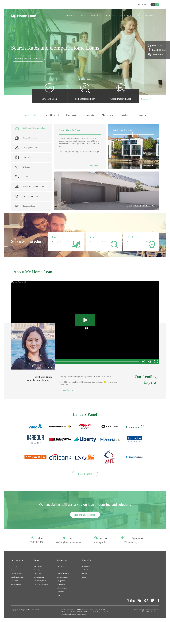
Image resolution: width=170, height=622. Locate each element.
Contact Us (85, 577)
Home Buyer (60, 566)
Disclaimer (147, 610)
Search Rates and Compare (28, 58)
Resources (94, 15)
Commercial (89, 115)
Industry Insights (62, 588)
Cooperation (140, 115)
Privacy (141, 610)
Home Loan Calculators (41, 584)
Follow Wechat (155, 54)
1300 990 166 (155, 45)
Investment (71, 115)
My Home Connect (16, 584)
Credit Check (38, 573)
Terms (136, 610)
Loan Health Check (70, 130)
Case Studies (60, 591)
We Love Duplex (122, 130)
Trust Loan (23, 157)
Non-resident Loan (25, 138)
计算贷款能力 (125, 15)
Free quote (149, 15)
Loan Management (62, 577)
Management (107, 115)
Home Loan (14, 566)
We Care (84, 573)
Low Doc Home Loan (26, 177)
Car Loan (13, 570)
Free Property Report (40, 581)
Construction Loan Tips (140, 205)
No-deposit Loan (25, 206)
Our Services (17, 560)
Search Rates (37, 566)
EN (157, 4)
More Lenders (85, 474)
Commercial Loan (16, 573)
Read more (145, 99)
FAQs (58, 595)
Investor (59, 570)
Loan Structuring (39, 577)
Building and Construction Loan (30, 128)
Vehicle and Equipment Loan (29, 186)
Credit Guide (155, 610)
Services (69, 15)
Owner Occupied (51, 115)
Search (142, 5)
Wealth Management (17, 577)
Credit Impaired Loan (26, 196)
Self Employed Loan (26, 147)
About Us (109, 15)
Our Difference (86, 566)
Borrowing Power (39, 570)
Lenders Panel (86, 570)
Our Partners (14, 581)
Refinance (22, 167)
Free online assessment (85, 514)
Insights (124, 115)
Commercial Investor (63, 573)
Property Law (61, 584)
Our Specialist (30, 115)
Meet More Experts (65, 390)
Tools (82, 15)
